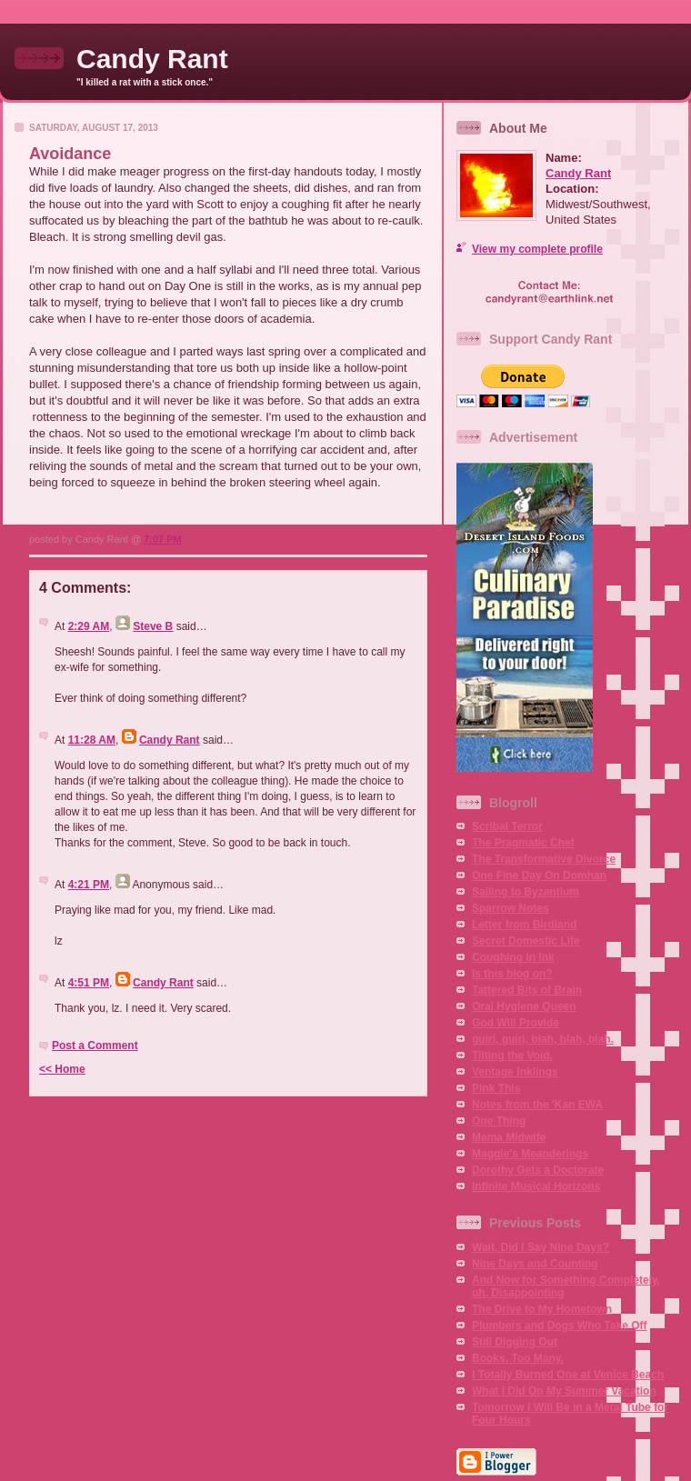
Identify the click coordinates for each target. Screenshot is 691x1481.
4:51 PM (88, 982)
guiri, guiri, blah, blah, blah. (543, 1039)
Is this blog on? (512, 973)
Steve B (153, 626)
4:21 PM (88, 884)
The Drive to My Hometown (542, 1309)
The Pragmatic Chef (523, 842)
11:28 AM (91, 740)
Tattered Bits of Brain (527, 990)
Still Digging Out (514, 1342)
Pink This (496, 1088)
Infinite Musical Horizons (536, 1186)
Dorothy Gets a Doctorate (538, 1170)
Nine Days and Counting (535, 1263)
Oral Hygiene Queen (524, 1006)
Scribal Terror (507, 826)
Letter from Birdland (524, 924)
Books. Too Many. (518, 1358)
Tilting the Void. (512, 1055)
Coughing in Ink (513, 957)
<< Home (62, 1069)
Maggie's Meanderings (530, 1153)
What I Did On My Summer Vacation (564, 1391)
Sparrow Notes (510, 908)
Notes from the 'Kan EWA (537, 1104)
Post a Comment (95, 1045)
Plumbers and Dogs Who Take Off (559, 1325)
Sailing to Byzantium (525, 892)
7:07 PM (163, 539)
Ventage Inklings (515, 1072)
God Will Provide (515, 1022)
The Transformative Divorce (544, 859)
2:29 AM (89, 626)
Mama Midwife (509, 1137)
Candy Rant (152, 59)
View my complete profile (537, 249)
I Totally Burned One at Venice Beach (568, 1374)
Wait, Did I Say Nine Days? (540, 1247)
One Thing (499, 1121)
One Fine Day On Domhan (539, 875)
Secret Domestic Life (526, 941)
